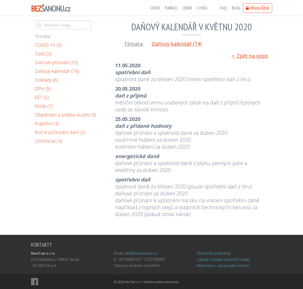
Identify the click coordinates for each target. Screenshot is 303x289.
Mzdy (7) (44, 106)
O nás (202, 8)
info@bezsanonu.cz (141, 253)
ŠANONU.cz (50, 8)
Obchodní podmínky (214, 253)
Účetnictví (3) (48, 141)
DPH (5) (43, 88)
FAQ (223, 8)
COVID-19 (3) (48, 45)
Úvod (155, 8)
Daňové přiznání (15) (56, 62)
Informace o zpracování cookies (223, 265)
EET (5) (42, 97)
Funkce (171, 8)
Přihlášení (257, 8)
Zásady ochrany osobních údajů (223, 259)
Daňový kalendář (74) (57, 71)
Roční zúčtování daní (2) (60, 132)
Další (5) (43, 54)
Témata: (43, 36)
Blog (236, 8)
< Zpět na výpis (249, 55)
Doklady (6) (46, 80)
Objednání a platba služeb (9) (65, 115)
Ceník (187, 8)
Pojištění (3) (47, 123)
